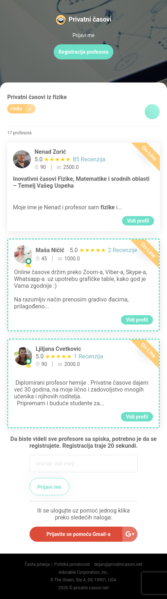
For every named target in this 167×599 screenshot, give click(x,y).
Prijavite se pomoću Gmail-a (78, 534)
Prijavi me (83, 35)
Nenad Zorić (50, 151)
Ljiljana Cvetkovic (58, 348)
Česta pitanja (37, 564)
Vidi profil (138, 221)
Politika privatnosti (72, 564)
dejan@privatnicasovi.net (118, 564)
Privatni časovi (89, 19)
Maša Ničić (50, 250)
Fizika (23, 108)
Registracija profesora (84, 52)
